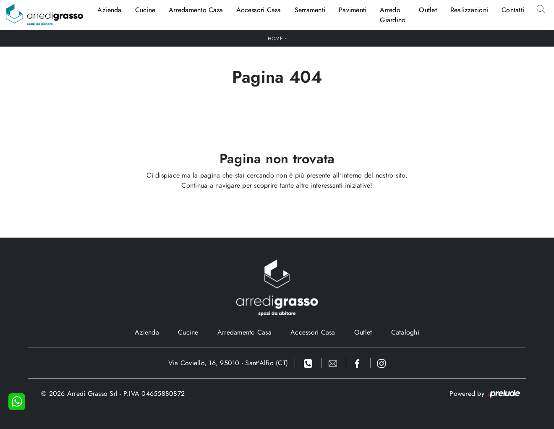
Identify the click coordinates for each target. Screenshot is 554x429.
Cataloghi (405, 332)
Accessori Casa (258, 10)
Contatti (513, 10)
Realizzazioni (469, 10)
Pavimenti (352, 10)
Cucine (145, 10)
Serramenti (310, 10)
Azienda (109, 10)
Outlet (428, 10)
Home (275, 38)
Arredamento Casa (196, 10)
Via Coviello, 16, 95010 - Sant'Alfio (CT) (228, 363)
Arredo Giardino (392, 15)
